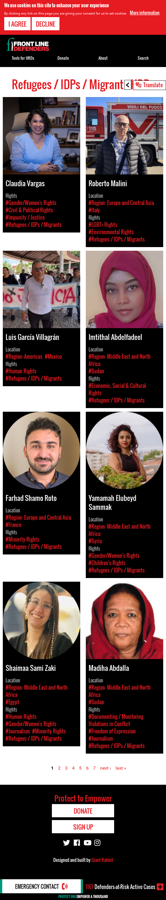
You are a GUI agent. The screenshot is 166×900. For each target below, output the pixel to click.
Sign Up (83, 826)
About (103, 58)
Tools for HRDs (23, 58)
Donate (63, 58)
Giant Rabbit (102, 860)
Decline (45, 23)
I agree (17, 23)
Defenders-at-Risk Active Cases (120, 886)
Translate (153, 85)
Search (143, 58)
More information (145, 12)
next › (105, 768)
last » (121, 768)
